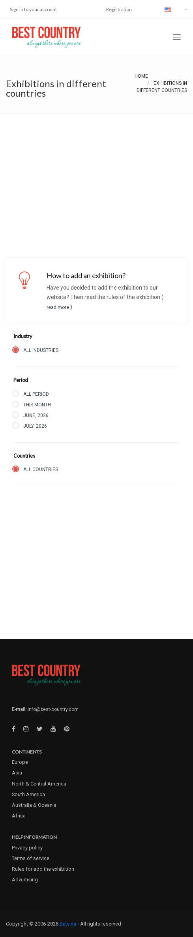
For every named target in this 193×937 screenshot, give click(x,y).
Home (141, 76)
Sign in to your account (33, 9)
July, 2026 (35, 426)
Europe (20, 762)
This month (37, 405)
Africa (19, 816)
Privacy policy (27, 848)
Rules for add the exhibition (43, 869)
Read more (58, 307)
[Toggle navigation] (177, 37)
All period (36, 394)
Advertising (25, 880)
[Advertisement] (96, 173)
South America (28, 794)
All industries (40, 350)
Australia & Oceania (34, 805)
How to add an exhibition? (86, 275)
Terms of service (30, 858)
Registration (119, 9)
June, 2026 (36, 415)
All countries (40, 469)
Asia (17, 773)
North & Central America (39, 784)
